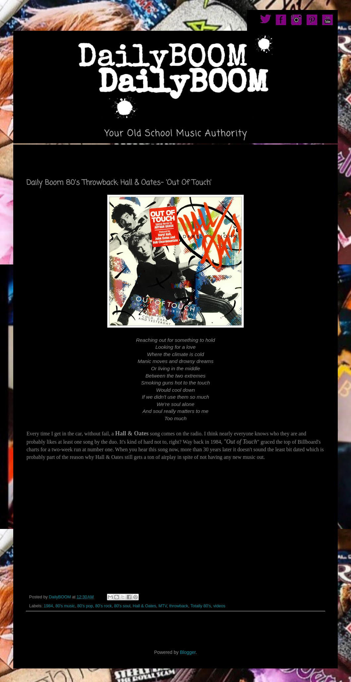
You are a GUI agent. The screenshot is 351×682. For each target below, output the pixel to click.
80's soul (122, 606)
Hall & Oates (144, 606)
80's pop (85, 606)
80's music (65, 606)
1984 (48, 606)
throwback (178, 606)
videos (219, 606)
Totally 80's (200, 606)
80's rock (103, 606)
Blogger (187, 652)
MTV (163, 606)
